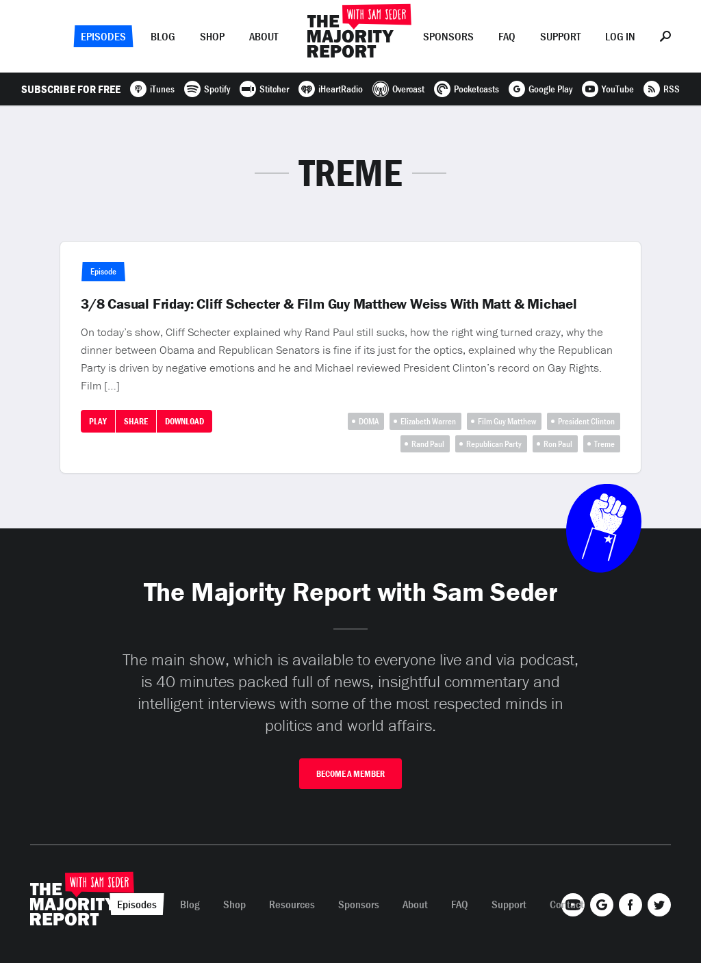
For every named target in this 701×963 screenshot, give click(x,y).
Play (98, 421)
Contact (567, 904)
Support (560, 36)
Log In (620, 36)
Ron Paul (558, 444)
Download (184, 421)
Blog (163, 36)
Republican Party (494, 444)
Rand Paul (427, 444)
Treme (604, 444)
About (263, 36)
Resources (292, 904)
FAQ (506, 36)
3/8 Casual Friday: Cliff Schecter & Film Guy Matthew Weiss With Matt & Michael (329, 304)
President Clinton (586, 421)
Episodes (103, 36)
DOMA (369, 421)
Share (136, 421)
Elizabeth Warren (428, 421)
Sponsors (448, 36)
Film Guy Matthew (507, 421)
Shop (212, 36)
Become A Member (350, 774)
